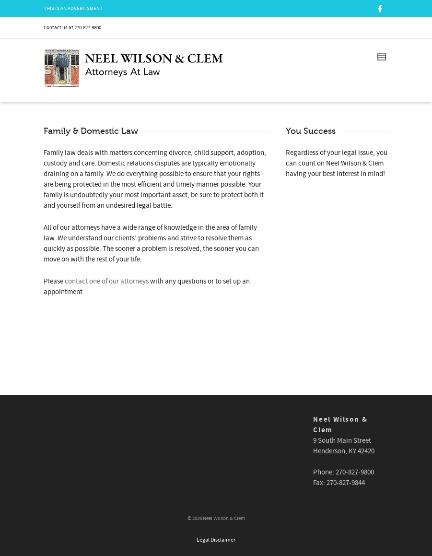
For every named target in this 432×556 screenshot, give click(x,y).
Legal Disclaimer (216, 540)
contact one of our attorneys (107, 281)
